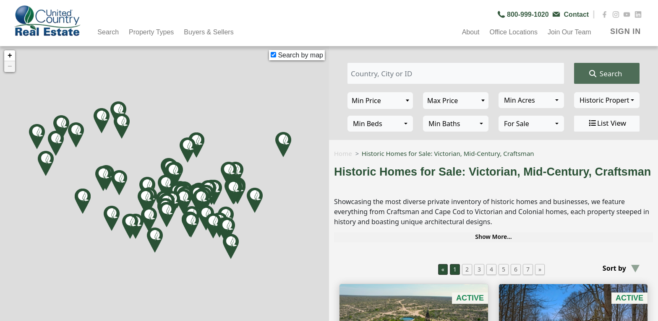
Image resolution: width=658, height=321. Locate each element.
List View (607, 123)
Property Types (151, 32)
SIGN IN (625, 31)
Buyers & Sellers (208, 32)
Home (343, 153)
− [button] (10, 67)
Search (108, 32)
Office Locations (513, 32)
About (471, 32)
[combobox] (531, 100)
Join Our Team (569, 32)
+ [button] (10, 56)
